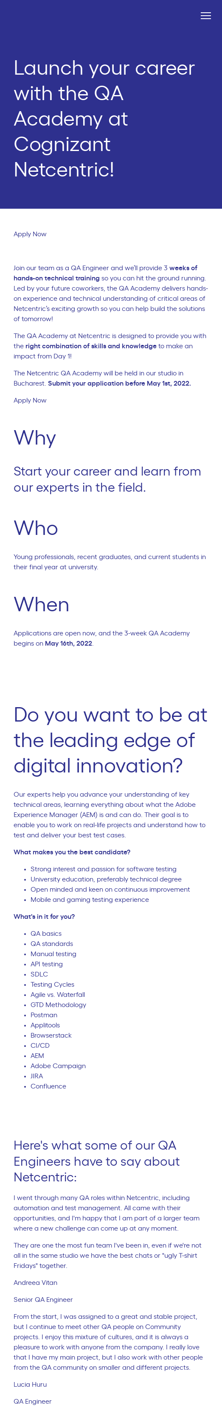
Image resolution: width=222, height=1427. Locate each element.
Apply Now (34, 234)
